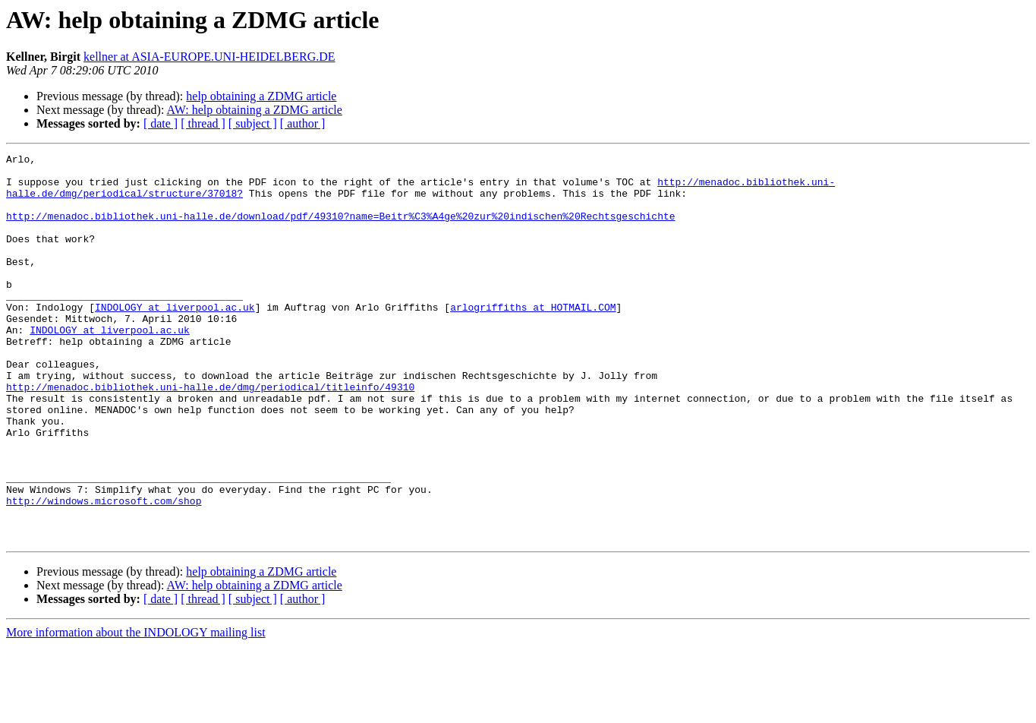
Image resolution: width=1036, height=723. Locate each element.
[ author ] (303, 123)
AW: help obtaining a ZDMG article (254, 109)
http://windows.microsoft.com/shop (103, 571)
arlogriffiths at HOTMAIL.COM (533, 339)
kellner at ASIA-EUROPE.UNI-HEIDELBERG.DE (209, 56)
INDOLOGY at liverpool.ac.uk (175, 339)
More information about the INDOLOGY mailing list (136, 709)
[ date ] (160, 123)
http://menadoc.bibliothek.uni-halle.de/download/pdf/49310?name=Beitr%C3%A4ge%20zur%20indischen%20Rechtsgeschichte (340, 229)
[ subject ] (252, 123)
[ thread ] (203, 123)
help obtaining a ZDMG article (261, 96)
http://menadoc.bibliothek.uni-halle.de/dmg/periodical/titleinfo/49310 (210, 434)
